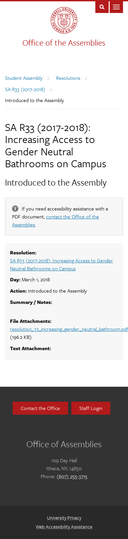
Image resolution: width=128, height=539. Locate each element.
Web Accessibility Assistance (64, 526)
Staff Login (90, 408)
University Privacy (64, 517)
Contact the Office (40, 408)
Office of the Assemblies (63, 42)
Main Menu (116, 6)
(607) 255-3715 (72, 476)
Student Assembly (24, 77)
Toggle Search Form (102, 6)
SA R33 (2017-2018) (25, 89)
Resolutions (68, 77)
